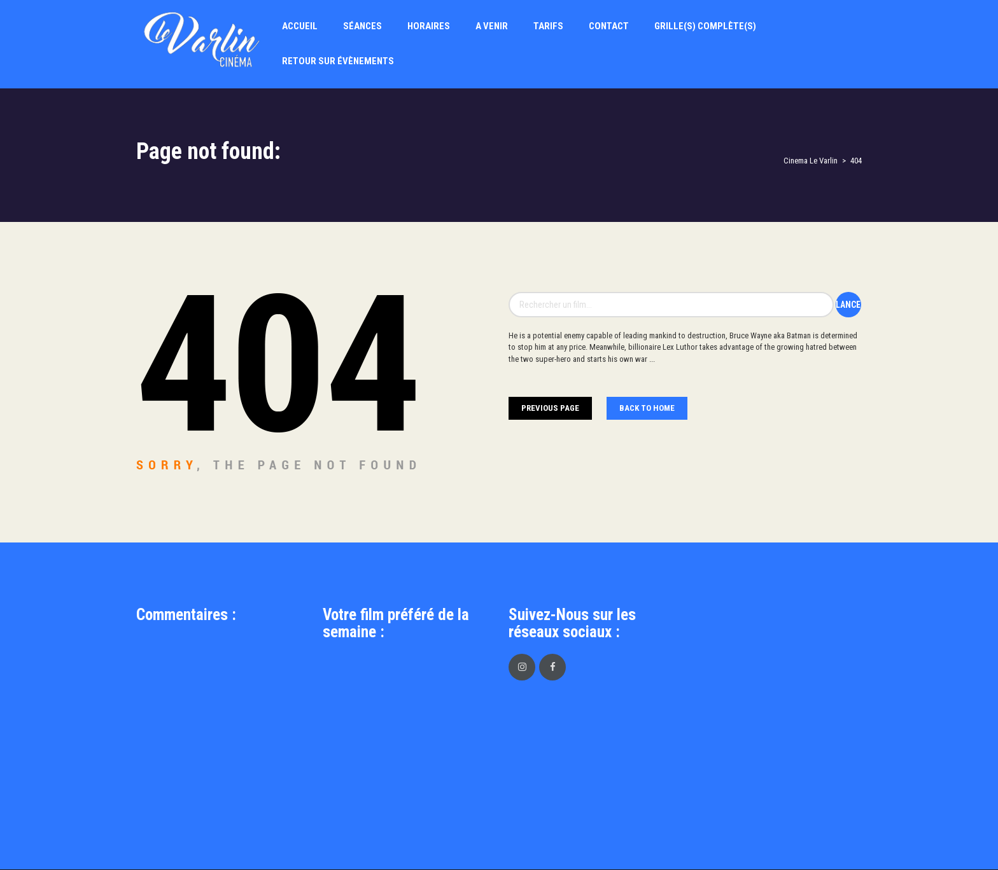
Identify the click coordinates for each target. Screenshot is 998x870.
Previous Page (550, 408)
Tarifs (548, 26)
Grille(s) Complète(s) (705, 26)
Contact (609, 26)
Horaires (428, 26)
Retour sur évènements (338, 61)
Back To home (647, 408)
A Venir (491, 26)
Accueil (300, 26)
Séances (362, 26)
